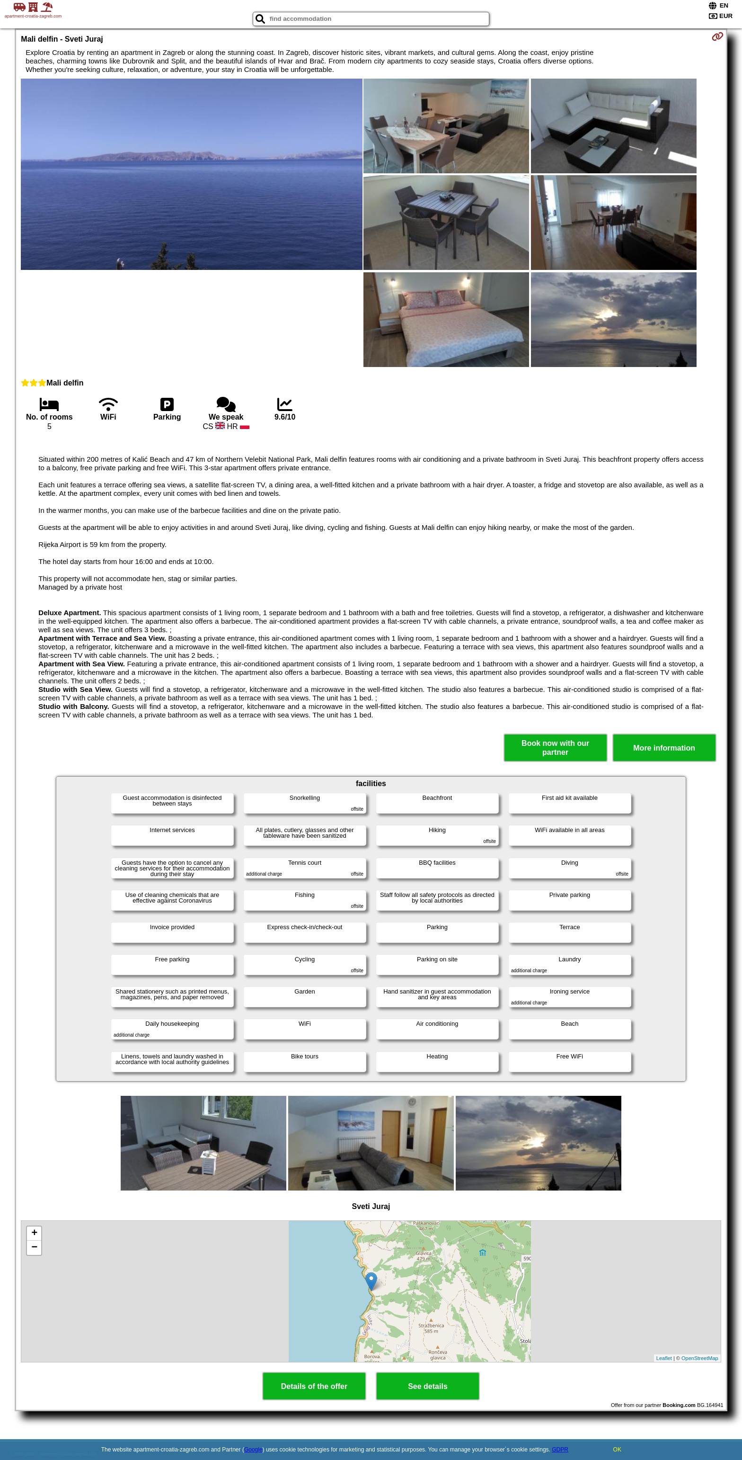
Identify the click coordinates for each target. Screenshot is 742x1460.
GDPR (560, 1449)
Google (253, 1449)
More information (664, 748)
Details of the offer (314, 1386)
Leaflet (664, 1358)
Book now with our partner (555, 747)
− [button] (34, 1248)
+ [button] (34, 1234)
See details (428, 1386)
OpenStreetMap (699, 1358)
